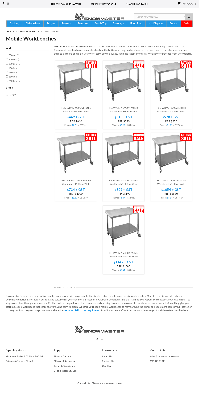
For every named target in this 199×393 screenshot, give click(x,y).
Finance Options (62, 362)
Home (8, 37)
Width (9, 53)
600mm (12, 60)
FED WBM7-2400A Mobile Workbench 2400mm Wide (123, 260)
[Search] (189, 16)
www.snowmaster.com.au (109, 388)
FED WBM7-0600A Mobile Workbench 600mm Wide (76, 115)
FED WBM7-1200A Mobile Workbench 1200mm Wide (171, 115)
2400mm (13, 86)
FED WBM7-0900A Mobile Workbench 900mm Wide (123, 115)
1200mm (13, 69)
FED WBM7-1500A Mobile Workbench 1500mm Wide (76, 188)
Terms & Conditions (64, 371)
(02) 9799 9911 (157, 366)
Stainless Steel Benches (26, 37)
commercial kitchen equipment (82, 315)
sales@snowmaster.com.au (164, 362)
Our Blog (106, 371)
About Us (107, 362)
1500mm (13, 73)
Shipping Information (65, 366)
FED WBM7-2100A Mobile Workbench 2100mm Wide (171, 188)
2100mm (13, 82)
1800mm (13, 78)
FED (11, 100)
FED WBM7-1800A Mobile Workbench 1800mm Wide (123, 188)
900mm (12, 65)
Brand (9, 93)
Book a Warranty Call (65, 376)
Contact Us (108, 366)
